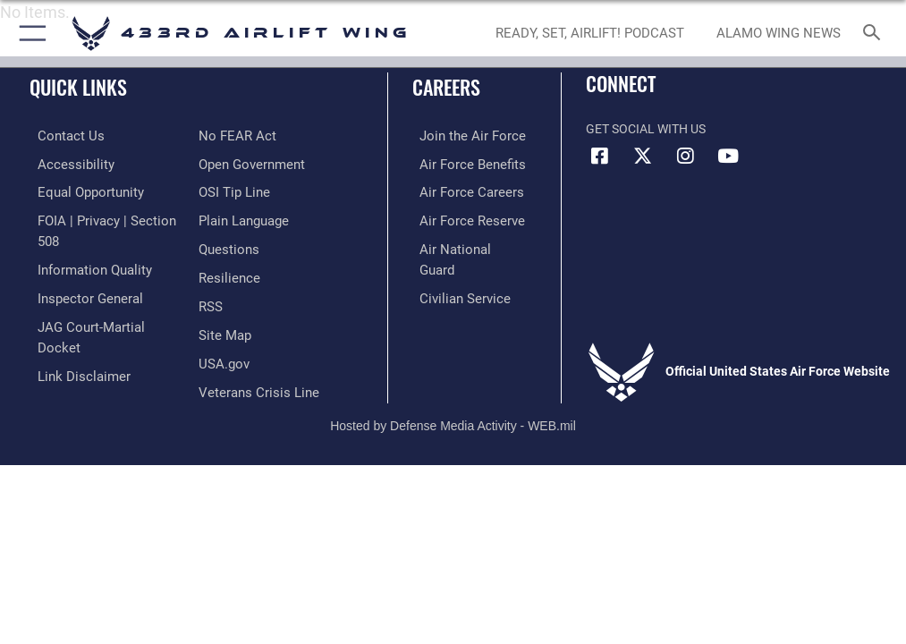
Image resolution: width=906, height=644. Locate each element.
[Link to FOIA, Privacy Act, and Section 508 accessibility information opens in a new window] (105, 217)
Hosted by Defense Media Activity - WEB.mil (453, 394)
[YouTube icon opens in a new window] (728, 156)
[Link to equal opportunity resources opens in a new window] (80, 190)
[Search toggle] (875, 33)
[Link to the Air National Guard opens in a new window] (463, 244)
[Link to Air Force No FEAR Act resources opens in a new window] (65, 354)
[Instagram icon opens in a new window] (685, 156)
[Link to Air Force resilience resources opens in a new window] (226, 244)
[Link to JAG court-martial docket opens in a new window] (101, 299)
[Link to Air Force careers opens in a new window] (459, 190)
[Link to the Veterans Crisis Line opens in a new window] (253, 354)
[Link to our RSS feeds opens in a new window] (210, 272)
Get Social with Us (646, 129)
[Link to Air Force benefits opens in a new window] (461, 162)
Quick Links (78, 86)
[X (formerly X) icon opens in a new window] (642, 156)
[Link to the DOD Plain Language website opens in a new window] (242, 190)
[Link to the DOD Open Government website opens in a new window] (249, 135)
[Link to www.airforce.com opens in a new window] (460, 135)
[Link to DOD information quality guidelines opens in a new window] (84, 244)
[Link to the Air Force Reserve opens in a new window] (460, 217)
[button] (29, 33)
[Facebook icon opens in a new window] (599, 156)
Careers (446, 86)
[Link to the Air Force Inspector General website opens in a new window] (79, 272)
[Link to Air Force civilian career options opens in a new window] (453, 272)
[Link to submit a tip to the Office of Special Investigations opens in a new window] (231, 162)
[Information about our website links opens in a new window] (71, 327)
